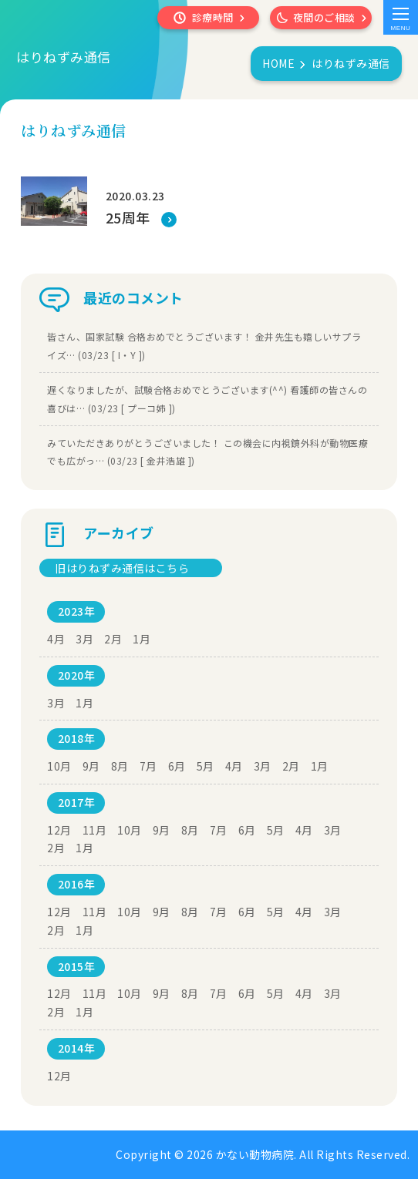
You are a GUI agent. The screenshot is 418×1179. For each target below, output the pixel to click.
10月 (59, 766)
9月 (91, 766)
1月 (141, 639)
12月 (59, 830)
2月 (113, 639)
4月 (56, 639)
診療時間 (213, 17)
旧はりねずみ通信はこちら (122, 568)
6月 (177, 766)
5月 (205, 766)
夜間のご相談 (324, 17)
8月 (120, 766)
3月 (84, 639)
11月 (95, 830)
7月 (148, 766)
